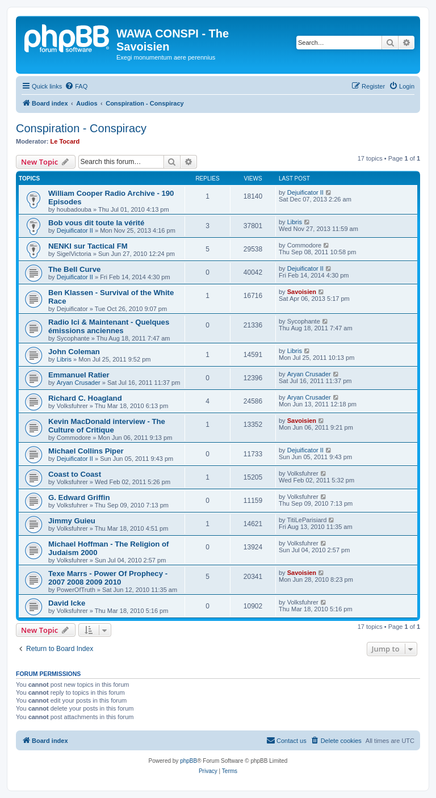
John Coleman (74, 351)
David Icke (66, 603)
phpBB (188, 761)
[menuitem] (76, 86)
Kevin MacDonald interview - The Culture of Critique (106, 425)
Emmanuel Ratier (79, 375)
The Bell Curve (74, 269)
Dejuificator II (305, 192)
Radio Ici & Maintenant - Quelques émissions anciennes (108, 326)
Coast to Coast (74, 474)
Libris (294, 222)
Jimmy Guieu (71, 520)
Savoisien (301, 291)
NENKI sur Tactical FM (88, 246)
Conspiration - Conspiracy (81, 128)
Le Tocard (65, 141)
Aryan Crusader (78, 382)
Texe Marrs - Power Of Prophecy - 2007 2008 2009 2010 (107, 577)
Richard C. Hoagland (85, 398)
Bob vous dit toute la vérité (96, 223)
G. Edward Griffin (79, 497)
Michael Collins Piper (86, 451)
